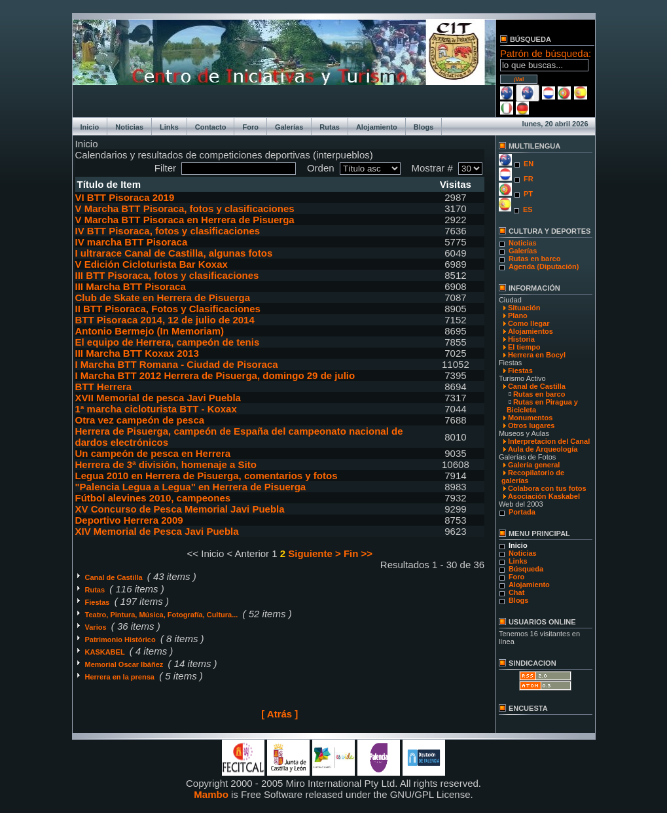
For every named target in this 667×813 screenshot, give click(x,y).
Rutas (329, 127)
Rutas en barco (534, 258)
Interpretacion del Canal (549, 441)
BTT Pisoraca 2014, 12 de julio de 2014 (165, 319)
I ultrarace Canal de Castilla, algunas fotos (174, 253)
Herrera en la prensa (120, 677)
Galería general (534, 465)
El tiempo (524, 347)
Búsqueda (526, 569)
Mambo (211, 794)
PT (528, 194)
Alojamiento (376, 127)
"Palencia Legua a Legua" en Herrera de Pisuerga (190, 486)
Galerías (289, 127)
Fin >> (358, 553)
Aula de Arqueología (543, 449)
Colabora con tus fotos (547, 488)
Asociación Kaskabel (544, 496)
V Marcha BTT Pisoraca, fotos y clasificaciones (185, 208)
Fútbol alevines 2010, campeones (153, 497)
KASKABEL (106, 652)
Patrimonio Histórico (121, 639)
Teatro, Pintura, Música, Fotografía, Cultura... (162, 615)
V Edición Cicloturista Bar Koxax (151, 264)
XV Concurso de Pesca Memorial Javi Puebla (180, 509)
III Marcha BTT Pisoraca (130, 286)
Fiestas (98, 602)
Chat (516, 592)
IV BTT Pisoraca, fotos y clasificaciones (168, 230)
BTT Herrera (103, 386)
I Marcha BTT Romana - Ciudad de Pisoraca (176, 364)
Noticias (129, 127)
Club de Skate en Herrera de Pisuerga (163, 297)
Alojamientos (530, 331)
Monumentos (530, 418)
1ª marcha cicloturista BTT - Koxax (156, 408)
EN (528, 164)
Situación (524, 308)
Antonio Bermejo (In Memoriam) (150, 330)
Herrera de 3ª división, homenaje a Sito (166, 464)
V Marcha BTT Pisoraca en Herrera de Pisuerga (185, 219)
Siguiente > (314, 553)
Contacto (210, 127)
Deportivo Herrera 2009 (129, 520)
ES (528, 209)
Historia (521, 339)
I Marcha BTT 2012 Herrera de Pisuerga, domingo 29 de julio (215, 375)
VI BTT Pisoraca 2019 (125, 197)
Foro (250, 127)
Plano (518, 315)
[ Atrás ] (279, 713)
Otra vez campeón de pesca (140, 419)
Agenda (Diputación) (544, 266)
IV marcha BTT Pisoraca (131, 241)
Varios (97, 627)
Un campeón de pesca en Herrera (153, 453)
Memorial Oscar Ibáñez (125, 664)
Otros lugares (531, 425)
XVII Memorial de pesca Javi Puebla (158, 397)
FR (528, 179)
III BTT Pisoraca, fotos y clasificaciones (167, 275)
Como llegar (529, 323)
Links (169, 127)
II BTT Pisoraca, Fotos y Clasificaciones (168, 308)
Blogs (424, 127)
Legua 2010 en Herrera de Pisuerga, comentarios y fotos (206, 475)
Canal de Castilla (115, 577)
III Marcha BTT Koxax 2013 (137, 353)
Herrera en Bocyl (537, 355)
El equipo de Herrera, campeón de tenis (167, 342)
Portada (522, 512)
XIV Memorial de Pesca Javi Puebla (157, 531)
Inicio (90, 127)
